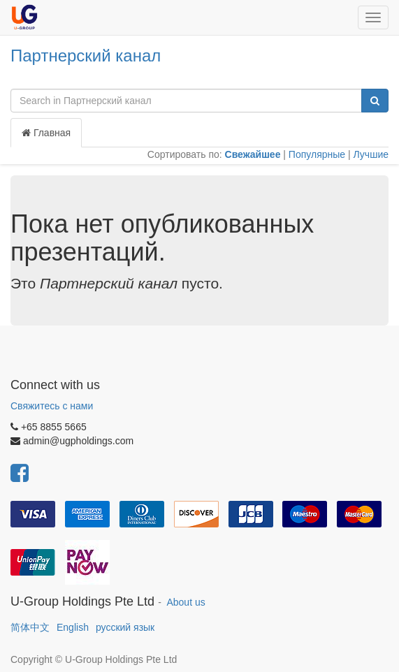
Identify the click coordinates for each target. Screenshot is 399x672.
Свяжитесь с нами (51, 405)
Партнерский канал (85, 55)
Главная (46, 132)
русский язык (125, 627)
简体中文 (30, 627)
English (73, 627)
